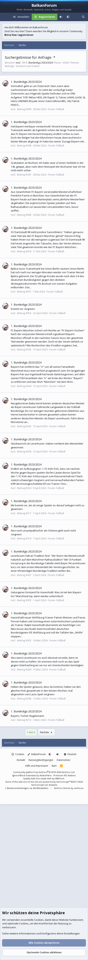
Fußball (60, 109)
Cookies (18, 754)
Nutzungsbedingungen (41, 760)
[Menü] (5, 17)
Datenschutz (63, 760)
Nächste (46, 732)
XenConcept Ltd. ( (40, 784)
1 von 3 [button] (31, 732)
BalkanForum (37, 754)
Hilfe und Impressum (36, 765)
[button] (68, 17)
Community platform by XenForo (44, 772)
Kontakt (21, 760)
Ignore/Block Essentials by (44, 775)
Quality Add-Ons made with (37, 778)
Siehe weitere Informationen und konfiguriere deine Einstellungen (41, 933)
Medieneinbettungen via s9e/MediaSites (27, 788)
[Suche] (83, 17)
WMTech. (60, 778)
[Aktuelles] (76, 17)
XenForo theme (62, 788)
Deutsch (70, 754)
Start (54, 765)
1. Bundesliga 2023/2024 (39, 62)
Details (52, 784)
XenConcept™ (63, 781)
